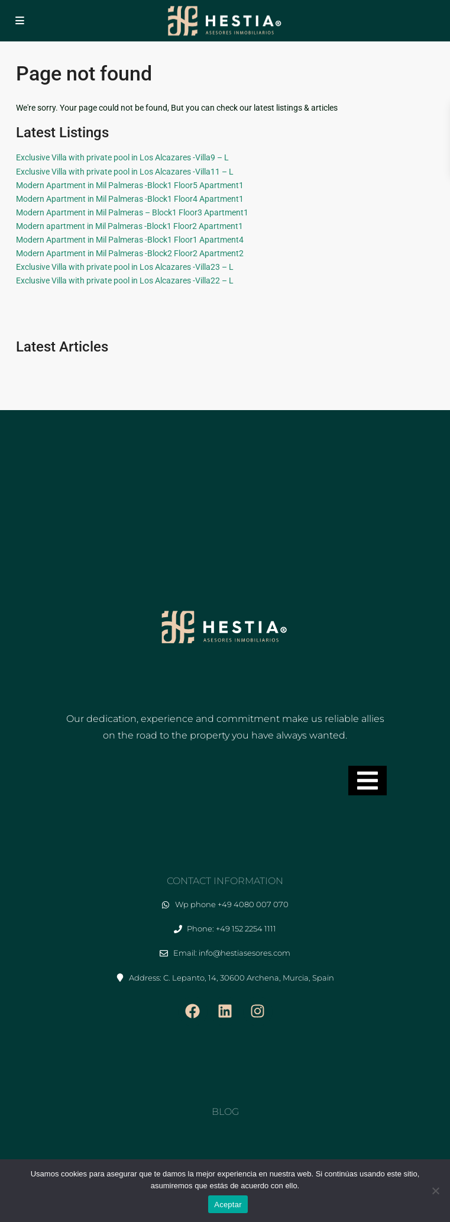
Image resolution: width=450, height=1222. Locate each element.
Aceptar (228, 1204)
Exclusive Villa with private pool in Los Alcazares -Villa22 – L (125, 280)
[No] (435, 1191)
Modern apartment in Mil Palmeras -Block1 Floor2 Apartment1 (129, 226)
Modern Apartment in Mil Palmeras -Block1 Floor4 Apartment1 (130, 199)
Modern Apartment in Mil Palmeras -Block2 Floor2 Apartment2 (130, 253)
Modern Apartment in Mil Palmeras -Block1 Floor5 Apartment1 (130, 185)
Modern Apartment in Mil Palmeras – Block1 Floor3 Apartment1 (132, 212)
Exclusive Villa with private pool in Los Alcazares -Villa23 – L (125, 267)
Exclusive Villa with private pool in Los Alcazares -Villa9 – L (122, 157)
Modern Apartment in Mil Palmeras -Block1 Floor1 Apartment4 (130, 239)
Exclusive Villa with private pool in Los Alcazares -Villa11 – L (125, 171)
